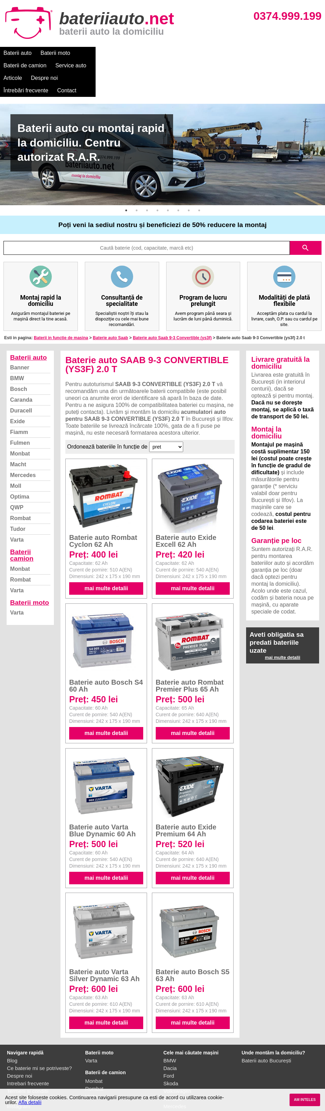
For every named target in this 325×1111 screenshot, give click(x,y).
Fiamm (19, 395)
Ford (168, 1038)
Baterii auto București (266, 1023)
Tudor (17, 491)
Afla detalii (29, 1102)
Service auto (146, 53)
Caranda (21, 362)
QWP (16, 470)
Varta (17, 502)
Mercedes (23, 438)
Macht (18, 427)
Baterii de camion (100, 53)
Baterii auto (17, 53)
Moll (15, 448)
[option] (162, 117)
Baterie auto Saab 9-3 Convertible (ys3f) (172, 300)
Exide (17, 384)
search (305, 210)
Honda (171, 1084)
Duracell (21, 373)
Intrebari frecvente (28, 1046)
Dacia (170, 1031)
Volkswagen (177, 1053)
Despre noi (211, 53)
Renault (172, 1061)
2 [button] (136, 172)
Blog (12, 1023)
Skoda (170, 1046)
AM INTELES (305, 1100)
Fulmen (20, 405)
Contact (295, 53)
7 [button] (188, 172)
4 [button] (157, 172)
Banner (19, 330)
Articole (180, 53)
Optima (19, 459)
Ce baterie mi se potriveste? (39, 1031)
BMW (17, 341)
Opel (168, 1076)
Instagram (18, 1069)
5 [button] (167, 172)
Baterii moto (55, 53)
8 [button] (199, 172)
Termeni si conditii (27, 1053)
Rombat (20, 481)
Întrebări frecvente (254, 53)
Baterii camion (21, 517)
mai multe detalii (106, 551)
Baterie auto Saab (110, 300)
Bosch (18, 351)
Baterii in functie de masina (61, 300)
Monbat (20, 416)
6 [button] (178, 172)
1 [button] (126, 172)
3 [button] (147, 172)
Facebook (18, 1061)
